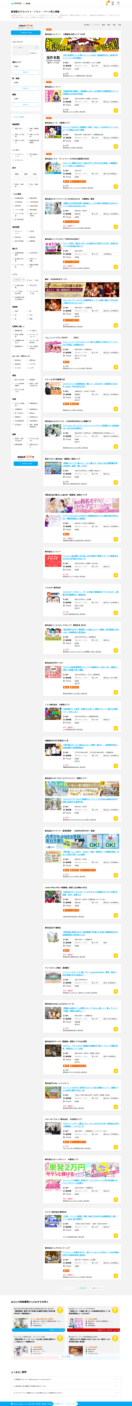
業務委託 (32, 241)
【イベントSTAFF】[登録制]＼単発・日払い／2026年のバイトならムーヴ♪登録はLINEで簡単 (90, 128)
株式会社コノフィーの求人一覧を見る (74, 111)
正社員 (32, 231)
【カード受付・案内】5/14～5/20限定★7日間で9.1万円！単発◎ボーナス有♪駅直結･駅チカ (90, 244)
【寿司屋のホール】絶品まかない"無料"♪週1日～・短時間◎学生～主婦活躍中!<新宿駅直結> (90, 746)
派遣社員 (32, 237)
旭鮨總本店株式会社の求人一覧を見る (74, 767)
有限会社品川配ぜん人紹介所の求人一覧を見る (77, 540)
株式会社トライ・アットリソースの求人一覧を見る (78, 188)
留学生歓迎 (33, 210)
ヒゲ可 (32, 368)
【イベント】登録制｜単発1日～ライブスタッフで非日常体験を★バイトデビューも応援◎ (90, 1181)
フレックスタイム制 (34, 292)
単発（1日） (19, 128)
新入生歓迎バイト (34, 155)
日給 (26, 174)
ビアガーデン (19, 160)
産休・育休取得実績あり (34, 426)
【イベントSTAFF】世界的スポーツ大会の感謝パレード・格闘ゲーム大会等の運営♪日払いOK (90, 1089)
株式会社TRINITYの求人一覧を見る (73, 1108)
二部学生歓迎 (34, 202)
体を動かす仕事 (19, 260)
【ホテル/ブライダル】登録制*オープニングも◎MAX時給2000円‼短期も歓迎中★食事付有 (90, 800)
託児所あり (18, 425)
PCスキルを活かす (34, 439)
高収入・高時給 (19, 185)
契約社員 (18, 237)
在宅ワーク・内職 (34, 260)
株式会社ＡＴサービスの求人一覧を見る (75, 1072)
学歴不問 (18, 206)
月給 (35, 174)
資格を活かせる (34, 445)
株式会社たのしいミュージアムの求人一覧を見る (77, 368)
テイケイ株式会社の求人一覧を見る (73, 1237)
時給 (17, 174)
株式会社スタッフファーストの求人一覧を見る (77, 228)
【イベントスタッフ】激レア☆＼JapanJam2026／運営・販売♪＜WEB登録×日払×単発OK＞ (90, 973)
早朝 (16, 311)
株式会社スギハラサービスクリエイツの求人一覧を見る (79, 819)
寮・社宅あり (19, 413)
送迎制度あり (34, 409)
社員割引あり (34, 417)
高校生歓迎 (33, 198)
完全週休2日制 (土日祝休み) (19, 298)
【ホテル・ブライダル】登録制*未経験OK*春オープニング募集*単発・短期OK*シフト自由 (90, 1047)
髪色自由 (18, 360)
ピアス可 (32, 364)
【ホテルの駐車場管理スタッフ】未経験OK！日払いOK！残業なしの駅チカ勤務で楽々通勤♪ (90, 668)
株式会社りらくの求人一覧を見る (73, 410)
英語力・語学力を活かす (19, 439)
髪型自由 (32, 360)
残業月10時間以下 (34, 266)
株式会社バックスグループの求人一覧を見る (76, 268)
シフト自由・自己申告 (19, 292)
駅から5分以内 (19, 380)
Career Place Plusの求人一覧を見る (73, 916)
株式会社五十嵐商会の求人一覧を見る (74, 957)
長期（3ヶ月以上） (19, 141)
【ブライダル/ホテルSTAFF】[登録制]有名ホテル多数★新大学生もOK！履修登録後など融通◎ (90, 517)
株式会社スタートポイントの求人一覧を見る (76, 1201)
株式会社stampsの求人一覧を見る (73, 1030)
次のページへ (97, 1288)
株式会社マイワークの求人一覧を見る (74, 876)
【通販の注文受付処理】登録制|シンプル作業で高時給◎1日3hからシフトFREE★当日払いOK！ (90, 204)
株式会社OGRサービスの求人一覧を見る (75, 693)
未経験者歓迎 (19, 198)
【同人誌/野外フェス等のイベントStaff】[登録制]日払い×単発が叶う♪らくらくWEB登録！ (90, 56)
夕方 (31, 315)
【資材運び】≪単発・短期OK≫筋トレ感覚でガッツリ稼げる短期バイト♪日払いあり (89, 710)
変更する (26, 72)
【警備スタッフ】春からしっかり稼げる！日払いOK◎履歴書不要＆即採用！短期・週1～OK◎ (89, 464)
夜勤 (31, 319)
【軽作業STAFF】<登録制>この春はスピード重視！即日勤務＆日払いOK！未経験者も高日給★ (90, 631)
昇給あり (32, 413)
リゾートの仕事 (19, 266)
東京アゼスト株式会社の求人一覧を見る (75, 483)
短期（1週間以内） (34, 129)
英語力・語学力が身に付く (34, 384)
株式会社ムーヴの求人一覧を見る (73, 147)
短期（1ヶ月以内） (19, 135)
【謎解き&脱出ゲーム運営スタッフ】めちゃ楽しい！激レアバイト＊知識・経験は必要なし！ (90, 1009)
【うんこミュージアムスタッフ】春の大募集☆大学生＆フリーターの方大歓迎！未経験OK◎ (90, 343)
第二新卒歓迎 (19, 219)
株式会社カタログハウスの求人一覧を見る (75, 447)
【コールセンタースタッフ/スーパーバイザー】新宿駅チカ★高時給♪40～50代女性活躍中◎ (90, 427)
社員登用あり (34, 421)
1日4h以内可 (34, 253)
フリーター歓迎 (19, 214)
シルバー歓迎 (19, 210)
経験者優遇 (18, 444)
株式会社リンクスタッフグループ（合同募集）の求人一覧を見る (82, 651)
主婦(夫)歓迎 (34, 206)
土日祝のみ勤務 (19, 286)
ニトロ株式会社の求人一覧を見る (73, 729)
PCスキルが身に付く (19, 390)
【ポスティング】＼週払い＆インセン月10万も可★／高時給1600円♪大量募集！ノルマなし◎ (90, 1125)
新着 (103, 25)
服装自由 (18, 364)
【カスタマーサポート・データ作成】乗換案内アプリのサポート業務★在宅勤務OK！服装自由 (90, 593)
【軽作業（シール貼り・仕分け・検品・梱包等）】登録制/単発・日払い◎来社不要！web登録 (90, 853)
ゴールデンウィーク (19, 155)
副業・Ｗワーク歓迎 (34, 214)
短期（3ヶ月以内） (34, 135)
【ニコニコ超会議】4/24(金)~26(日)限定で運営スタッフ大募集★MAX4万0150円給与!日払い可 (90, 557)
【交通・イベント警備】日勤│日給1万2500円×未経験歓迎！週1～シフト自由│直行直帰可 (90, 1217)
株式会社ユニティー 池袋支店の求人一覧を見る (77, 75)
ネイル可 (18, 368)
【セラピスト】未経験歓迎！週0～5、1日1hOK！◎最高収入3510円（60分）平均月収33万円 (90, 385)
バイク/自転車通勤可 (19, 384)
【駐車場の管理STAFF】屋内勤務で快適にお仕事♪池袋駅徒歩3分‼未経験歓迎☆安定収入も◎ (90, 933)
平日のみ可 (33, 285)
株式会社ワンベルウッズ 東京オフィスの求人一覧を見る (80, 992)
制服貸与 (18, 417)
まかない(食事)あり (20, 404)
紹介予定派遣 (19, 241)
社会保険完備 (19, 421)
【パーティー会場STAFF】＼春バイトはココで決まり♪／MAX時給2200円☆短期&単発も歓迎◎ (90, 1253)
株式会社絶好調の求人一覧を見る (73, 326)
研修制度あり (34, 403)
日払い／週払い (34, 185)
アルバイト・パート (19, 232)
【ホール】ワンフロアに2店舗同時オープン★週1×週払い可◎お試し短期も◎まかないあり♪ (90, 301)
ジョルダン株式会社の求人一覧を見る (74, 614)
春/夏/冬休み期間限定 (34, 141)
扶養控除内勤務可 (19, 254)
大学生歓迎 (18, 202)
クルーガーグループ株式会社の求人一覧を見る (77, 1148)
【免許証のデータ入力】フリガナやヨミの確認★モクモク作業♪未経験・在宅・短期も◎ (89, 893)
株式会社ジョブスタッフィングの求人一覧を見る (77, 1277)
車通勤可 (32, 380)
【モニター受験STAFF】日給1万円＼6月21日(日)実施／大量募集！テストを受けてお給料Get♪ (90, 164)
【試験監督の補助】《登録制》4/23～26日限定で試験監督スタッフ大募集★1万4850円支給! (90, 92)
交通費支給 (18, 409)
